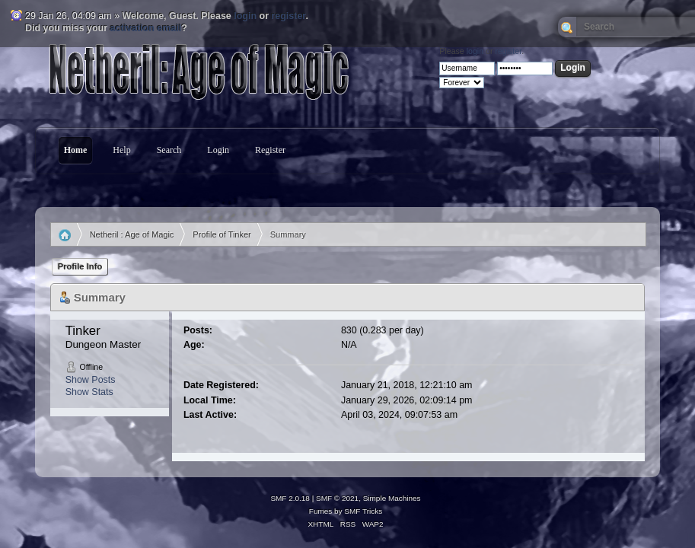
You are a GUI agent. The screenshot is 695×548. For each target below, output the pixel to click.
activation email (146, 28)
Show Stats (89, 392)
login (245, 16)
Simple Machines (392, 498)
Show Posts (90, 379)
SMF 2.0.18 (290, 498)
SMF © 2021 (337, 498)
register (288, 16)
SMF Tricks (363, 511)
